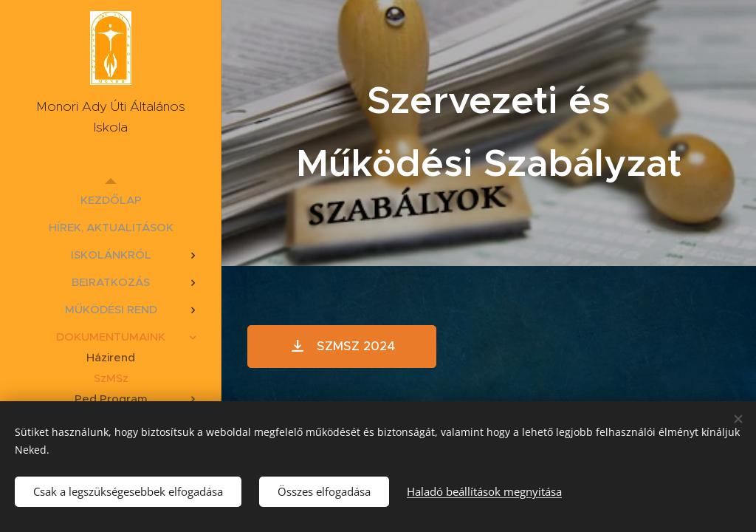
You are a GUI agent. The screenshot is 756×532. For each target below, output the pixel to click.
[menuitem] (110, 199)
